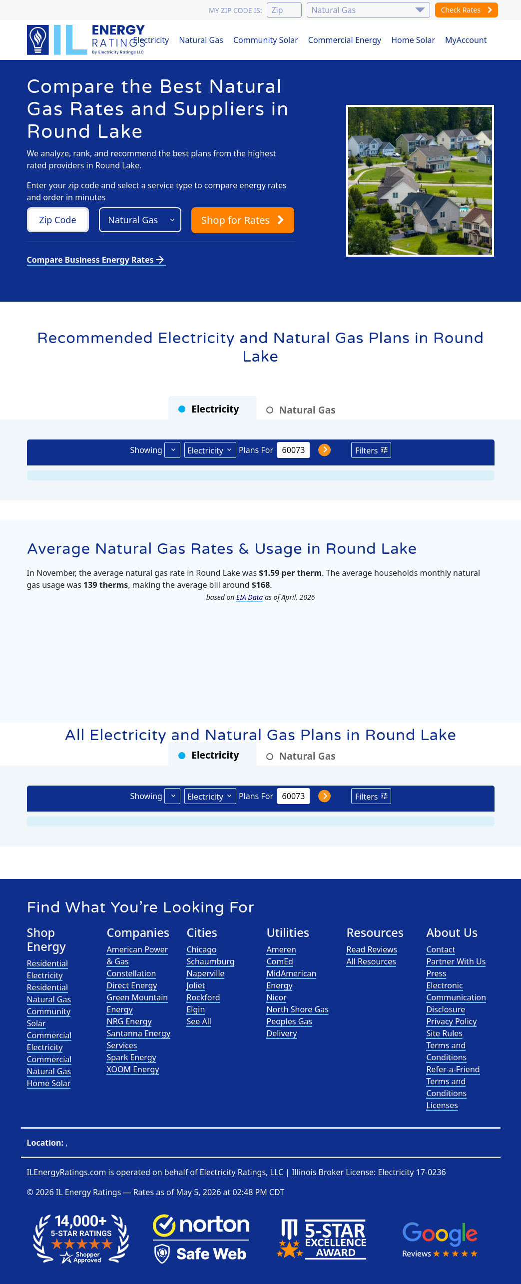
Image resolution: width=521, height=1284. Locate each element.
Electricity (151, 39)
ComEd (279, 961)
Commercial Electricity (49, 1041)
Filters (366, 450)
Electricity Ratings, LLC (241, 1172)
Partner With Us (456, 961)
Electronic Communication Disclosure (456, 997)
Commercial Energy (344, 39)
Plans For (256, 449)
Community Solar (265, 39)
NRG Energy (128, 1021)
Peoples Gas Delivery (289, 1027)
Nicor (276, 997)
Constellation (131, 973)
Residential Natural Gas (49, 993)
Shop (242, 220)
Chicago (201, 949)
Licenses (442, 1105)
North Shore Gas (297, 1009)
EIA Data (249, 597)
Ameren (281, 949)
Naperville (205, 973)
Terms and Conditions (446, 1051)
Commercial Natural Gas (49, 1065)
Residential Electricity (47, 969)
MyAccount (466, 39)
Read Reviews (371, 949)
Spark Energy (131, 1057)
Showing (146, 449)
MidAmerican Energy (291, 979)
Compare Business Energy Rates (96, 260)
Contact (440, 949)
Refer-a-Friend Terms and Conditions (453, 1081)
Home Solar (413, 39)
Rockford (203, 997)
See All (198, 1021)
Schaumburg (210, 961)
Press (436, 973)
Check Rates (466, 9)
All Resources (371, 961)
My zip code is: (235, 10)
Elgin (195, 1009)
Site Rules (444, 1033)
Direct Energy (131, 985)
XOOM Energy (132, 1069)
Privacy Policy (451, 1021)
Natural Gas (201, 39)
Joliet (195, 985)
